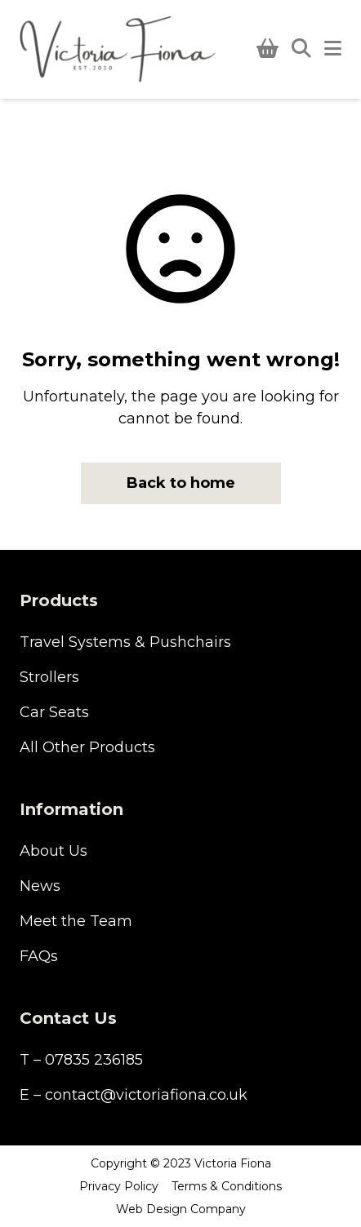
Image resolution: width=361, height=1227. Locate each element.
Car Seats (54, 712)
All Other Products (87, 747)
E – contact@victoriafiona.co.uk (133, 1095)
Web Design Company (181, 1209)
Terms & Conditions (227, 1186)
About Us (53, 851)
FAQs (39, 956)
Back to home (181, 483)
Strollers (49, 677)
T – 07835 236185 (81, 1060)
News (40, 886)
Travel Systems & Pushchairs (125, 642)
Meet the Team (76, 921)
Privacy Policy (118, 1186)
